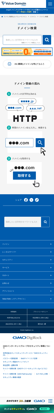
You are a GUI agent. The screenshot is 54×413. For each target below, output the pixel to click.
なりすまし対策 (42, 374)
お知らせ (5, 283)
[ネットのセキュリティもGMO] (27, 409)
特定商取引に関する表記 (41, 318)
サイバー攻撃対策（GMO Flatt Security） (18, 374)
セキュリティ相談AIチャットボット (16, 361)
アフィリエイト (8, 291)
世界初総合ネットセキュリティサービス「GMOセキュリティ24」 (25, 354)
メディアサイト (14, 299)
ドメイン (5, 244)
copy (37, 200)
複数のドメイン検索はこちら (30, 42)
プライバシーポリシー (40, 311)
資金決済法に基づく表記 (13, 324)
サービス (5, 268)
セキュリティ (7, 260)
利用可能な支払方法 (13, 318)
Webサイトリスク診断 (29, 358)
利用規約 (13, 311)
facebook (26, 200)
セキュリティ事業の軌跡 (12, 377)
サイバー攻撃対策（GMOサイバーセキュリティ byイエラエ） (25, 368)
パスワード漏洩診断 (10, 358)
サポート (5, 275)
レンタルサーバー (9, 252)
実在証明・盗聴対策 (10, 365)
